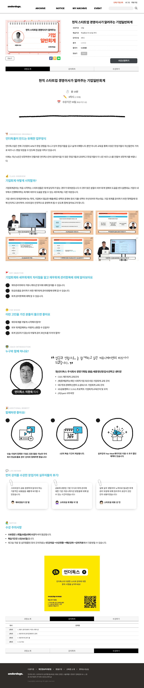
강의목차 (71, 68)
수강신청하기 (123, 60)
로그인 (127, 2)
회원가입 (134, 2)
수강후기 (116, 68)
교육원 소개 (70, 669)
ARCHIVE (40, 8)
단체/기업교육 (118, 2)
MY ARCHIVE (80, 8)
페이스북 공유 (51, 58)
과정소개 (27, 68)
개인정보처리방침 (44, 669)
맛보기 (10, 58)
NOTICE (60, 8)
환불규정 (59, 669)
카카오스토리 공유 (54, 58)
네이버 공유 (58, 58)
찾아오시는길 (84, 669)
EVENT (98, 8)
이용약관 (31, 669)
